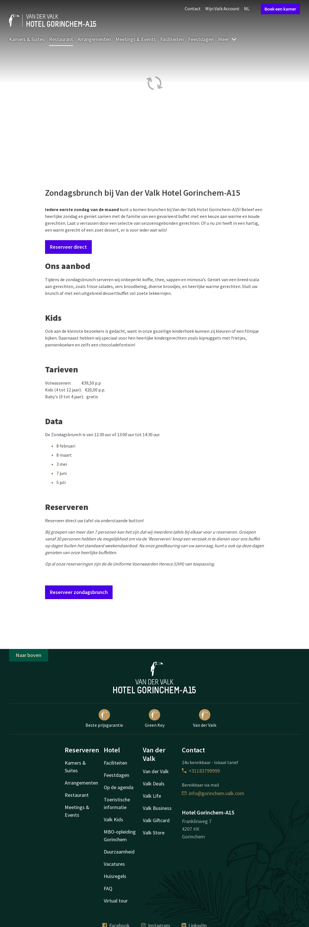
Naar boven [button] (28, 655)
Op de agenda (118, 787)
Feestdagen (201, 39)
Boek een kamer (280, 9)
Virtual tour (116, 900)
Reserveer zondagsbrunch (79, 592)
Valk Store (153, 832)
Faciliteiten (172, 39)
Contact (193, 8)
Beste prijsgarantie (104, 718)
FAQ (108, 888)
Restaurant (61, 39)
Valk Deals (153, 783)
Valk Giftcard (156, 820)
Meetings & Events (135, 39)
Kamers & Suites (26, 39)
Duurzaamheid (119, 851)
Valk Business (157, 808)
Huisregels (115, 876)
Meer (227, 39)
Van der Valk (204, 718)
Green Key (154, 718)
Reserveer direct (68, 247)
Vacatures (114, 864)
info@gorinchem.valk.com (213, 793)
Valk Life (152, 796)
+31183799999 (201, 770)
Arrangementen (94, 39)
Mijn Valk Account (222, 8)
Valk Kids (113, 819)
